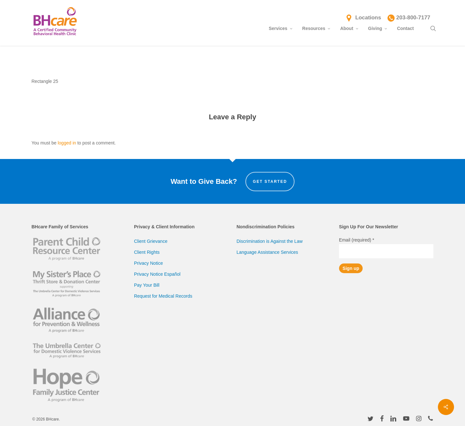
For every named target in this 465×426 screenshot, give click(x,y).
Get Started (270, 181)
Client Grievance (151, 241)
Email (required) (356, 240)
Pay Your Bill (147, 285)
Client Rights (147, 252)
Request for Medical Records (163, 296)
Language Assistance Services (267, 252)
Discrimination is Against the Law (269, 241)
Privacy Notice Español (157, 274)
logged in (67, 142)
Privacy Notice (148, 263)
